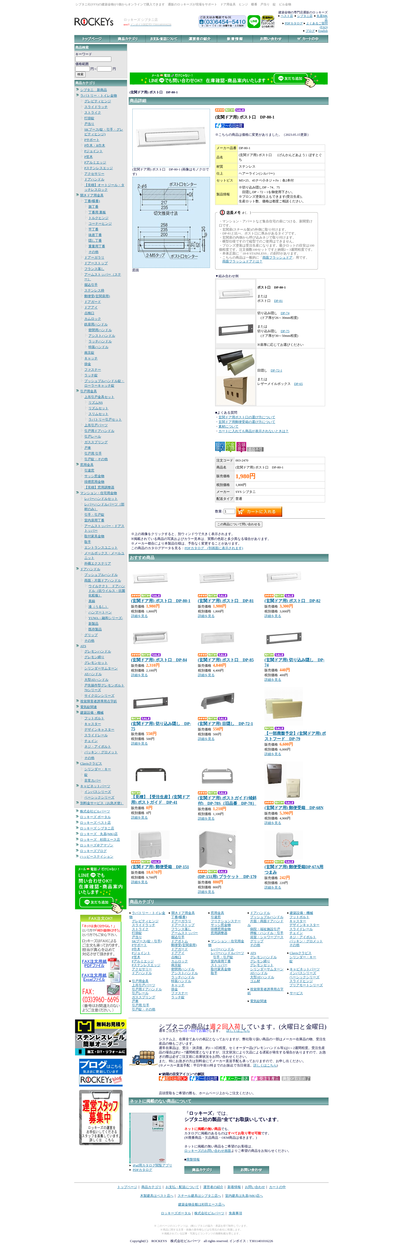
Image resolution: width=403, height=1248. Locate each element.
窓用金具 (87, 465)
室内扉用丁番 (94, 520)
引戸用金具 (88, 391)
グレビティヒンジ (97, 101)
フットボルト (94, 718)
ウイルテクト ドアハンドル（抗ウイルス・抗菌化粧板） (106, 590)
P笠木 (88, 157)
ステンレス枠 (94, 290)
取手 (87, 542)
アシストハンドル (101, 336)
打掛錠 (89, 118)
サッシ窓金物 (94, 476)
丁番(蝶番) (92, 201)
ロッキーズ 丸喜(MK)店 (99, 834)
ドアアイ (91, 307)
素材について (228, 426)
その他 (93, 252)
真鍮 (91, 601)
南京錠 (89, 353)
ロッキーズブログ (93, 851)
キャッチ (91, 358)
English (323, 31)
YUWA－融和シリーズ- (105, 618)
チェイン (91, 741)
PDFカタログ (294, 23)
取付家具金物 (94, 536)
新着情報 (234, 1187)
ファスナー (92, 370)
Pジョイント (93, 151)
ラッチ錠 (91, 375)
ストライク (92, 112)
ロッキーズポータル (176, 1213)
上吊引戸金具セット (99, 397)
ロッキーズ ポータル (95, 817)
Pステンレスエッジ (98, 168)
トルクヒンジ (98, 218)
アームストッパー (184, 933)
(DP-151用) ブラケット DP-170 (227, 876)
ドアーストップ (96, 263)
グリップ (91, 635)
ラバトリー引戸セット (105, 419)
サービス (296, 993)
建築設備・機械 (92, 713)
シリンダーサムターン (101, 668)
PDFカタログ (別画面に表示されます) (214, 548)
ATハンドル (93, 674)
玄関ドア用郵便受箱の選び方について (246, 422)
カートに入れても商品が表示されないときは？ (253, 431)
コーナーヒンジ (100, 223)
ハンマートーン (100, 612)
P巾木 (136, 949)
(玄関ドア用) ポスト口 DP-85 (226, 660)
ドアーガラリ (94, 257)
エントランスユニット (101, 547)
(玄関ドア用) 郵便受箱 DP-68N (293, 808)
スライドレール (96, 735)
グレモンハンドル (97, 651)
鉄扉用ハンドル (96, 324)
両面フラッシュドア (277, 257)
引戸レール (92, 436)
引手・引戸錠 (94, 515)
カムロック (92, 319)
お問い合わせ (255, 1187)
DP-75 (285, 331)
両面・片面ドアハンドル (102, 580)
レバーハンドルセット (101, 499)
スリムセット (98, 414)
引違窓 (89, 470)
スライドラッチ (96, 107)
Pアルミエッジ (95, 162)
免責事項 (235, 1213)
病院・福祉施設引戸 (265, 929)
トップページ (127, 1187)
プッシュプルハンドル (101, 575)
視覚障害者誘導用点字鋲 (98, 701)
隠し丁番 (95, 240)
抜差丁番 (95, 235)
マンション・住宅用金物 (98, 493)
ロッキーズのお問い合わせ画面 (207, 1151)
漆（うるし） (98, 607)
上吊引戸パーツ (96, 425)
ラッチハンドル (100, 341)
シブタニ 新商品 (93, 90)
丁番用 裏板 (97, 212)
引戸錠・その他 (96, 459)
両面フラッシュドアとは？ (242, 261)
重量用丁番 (96, 246)
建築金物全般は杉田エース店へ (201, 1204)
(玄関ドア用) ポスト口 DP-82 (292, 601)
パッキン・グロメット (101, 752)
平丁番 (93, 229)
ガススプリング (96, 442)
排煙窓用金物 (94, 482)
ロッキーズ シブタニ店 (97, 828)
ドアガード (92, 302)
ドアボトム (179, 941)
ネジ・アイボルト (97, 746)
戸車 (87, 448)
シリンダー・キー (97, 769)
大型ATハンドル (96, 680)
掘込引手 (91, 285)
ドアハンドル (94, 179)
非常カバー (92, 780)
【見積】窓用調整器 (99, 487)
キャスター (92, 724)
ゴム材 (255, 981)
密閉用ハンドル (100, 330)
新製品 (93, 624)
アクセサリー (94, 174)
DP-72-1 (276, 370)
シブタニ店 (305, 16)
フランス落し (94, 269)
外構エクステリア (97, 563)
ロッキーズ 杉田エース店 (100, 840)
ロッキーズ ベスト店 (95, 823)
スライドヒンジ (301, 981)
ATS (83, 646)
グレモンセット (96, 663)
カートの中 (277, 1187)
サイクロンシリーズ (99, 696)
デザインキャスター (99, 729)
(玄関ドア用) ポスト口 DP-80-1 (160, 601)
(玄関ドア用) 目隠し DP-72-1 (225, 723)
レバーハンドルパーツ (227, 953)
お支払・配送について (182, 1187)
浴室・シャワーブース (266, 937)
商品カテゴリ (151, 1187)
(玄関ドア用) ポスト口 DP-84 (159, 660)
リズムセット (98, 408)
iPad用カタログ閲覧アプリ (152, 1165)
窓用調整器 (219, 933)
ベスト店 (287, 16)
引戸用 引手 (93, 453)
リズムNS (95, 402)
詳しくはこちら (238, 1031)
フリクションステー (226, 921)
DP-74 (285, 313)
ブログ (310, 31)
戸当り (89, 124)
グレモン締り (94, 657)
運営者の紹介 (213, 1187)
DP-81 (278, 301)
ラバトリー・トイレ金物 (98, 95)
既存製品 (95, 629)
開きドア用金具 (92, 195)
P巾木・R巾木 (94, 145)
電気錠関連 (88, 707)
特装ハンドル (98, 347)
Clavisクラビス (91, 763)
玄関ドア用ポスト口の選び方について (246, 417)
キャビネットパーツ (95, 786)
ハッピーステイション (96, 856)
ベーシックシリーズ (99, 797)
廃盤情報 (193, 1159)
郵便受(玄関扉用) (97, 296)
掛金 (87, 364)
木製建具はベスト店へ (156, 1196)
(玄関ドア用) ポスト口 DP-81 (226, 601)
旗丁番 (93, 207)
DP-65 (298, 384)
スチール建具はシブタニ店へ (199, 1196)
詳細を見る (139, 616)
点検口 (89, 313)
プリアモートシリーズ (306, 985)
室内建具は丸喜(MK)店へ (244, 1196)
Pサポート (91, 140)
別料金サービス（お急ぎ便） (102, 803)
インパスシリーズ (97, 792)
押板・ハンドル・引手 (266, 933)
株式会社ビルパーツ (95, 811)
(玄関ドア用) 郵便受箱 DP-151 (160, 867)
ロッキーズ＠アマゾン (96, 845)
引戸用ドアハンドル (99, 431)
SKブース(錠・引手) (147, 941)
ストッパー (219, 965)
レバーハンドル (222, 949)
